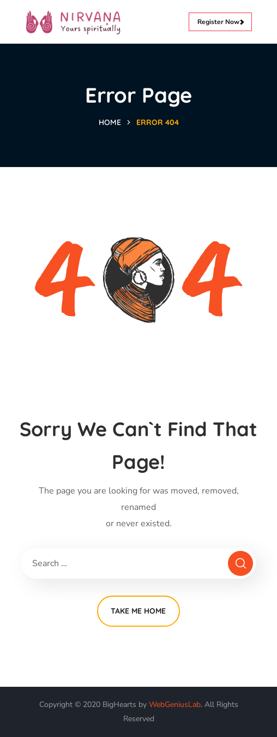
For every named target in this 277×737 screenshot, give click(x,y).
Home (110, 122)
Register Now (220, 21)
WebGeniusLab (175, 704)
